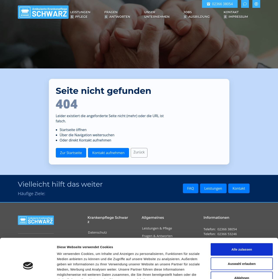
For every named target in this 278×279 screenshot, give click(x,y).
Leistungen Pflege (80, 14)
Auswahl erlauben (242, 236)
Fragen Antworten (117, 14)
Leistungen (213, 188)
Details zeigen (231, 270)
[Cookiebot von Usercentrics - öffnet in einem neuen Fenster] (28, 270)
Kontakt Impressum (236, 14)
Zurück (139, 152)
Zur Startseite (71, 152)
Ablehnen (241, 250)
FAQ (190, 188)
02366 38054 (220, 4)
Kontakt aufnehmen (108, 152)
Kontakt (239, 188)
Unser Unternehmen (157, 14)
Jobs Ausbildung (197, 14)
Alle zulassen (241, 222)
